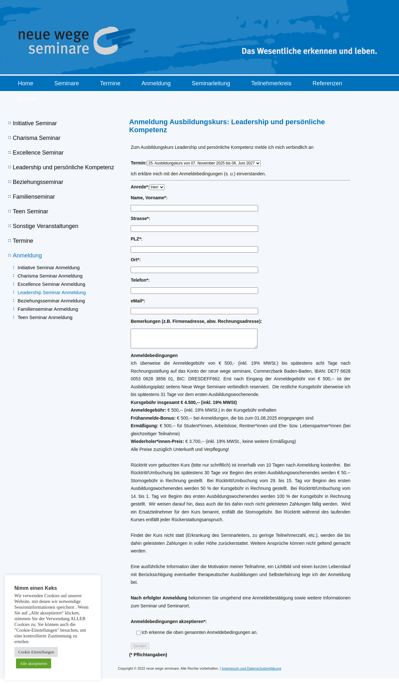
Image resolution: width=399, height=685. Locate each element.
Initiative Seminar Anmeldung (49, 267)
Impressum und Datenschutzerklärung (251, 668)
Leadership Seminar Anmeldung (52, 292)
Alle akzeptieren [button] (33, 663)
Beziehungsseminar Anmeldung (51, 300)
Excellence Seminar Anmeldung (51, 284)
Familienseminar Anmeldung (48, 309)
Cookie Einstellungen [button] (36, 652)
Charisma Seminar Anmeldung (50, 275)
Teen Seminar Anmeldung (45, 317)
